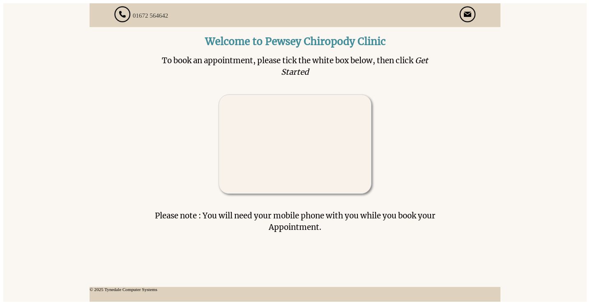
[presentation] (295, 138)
